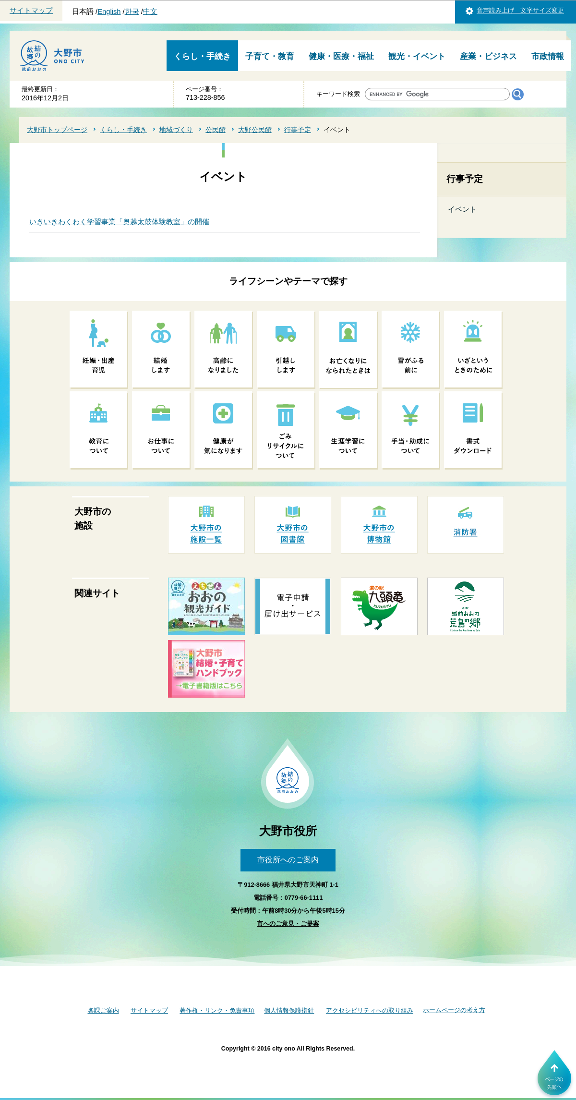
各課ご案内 (103, 1010)
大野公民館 (255, 129)
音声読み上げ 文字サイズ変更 (520, 10)
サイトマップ (31, 10)
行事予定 (297, 129)
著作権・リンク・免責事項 (217, 1010)
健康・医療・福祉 (341, 56)
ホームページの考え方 (454, 1010)
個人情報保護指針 (289, 1010)
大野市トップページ (57, 129)
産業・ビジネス (488, 56)
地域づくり (176, 129)
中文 (150, 11)
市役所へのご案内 (288, 860)
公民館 (215, 129)
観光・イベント (416, 56)
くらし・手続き (202, 56)
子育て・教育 (269, 56)
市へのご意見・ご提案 (288, 923)
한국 (132, 11)
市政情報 (547, 56)
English (108, 11)
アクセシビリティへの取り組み (369, 1010)
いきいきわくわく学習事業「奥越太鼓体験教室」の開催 (119, 222)
